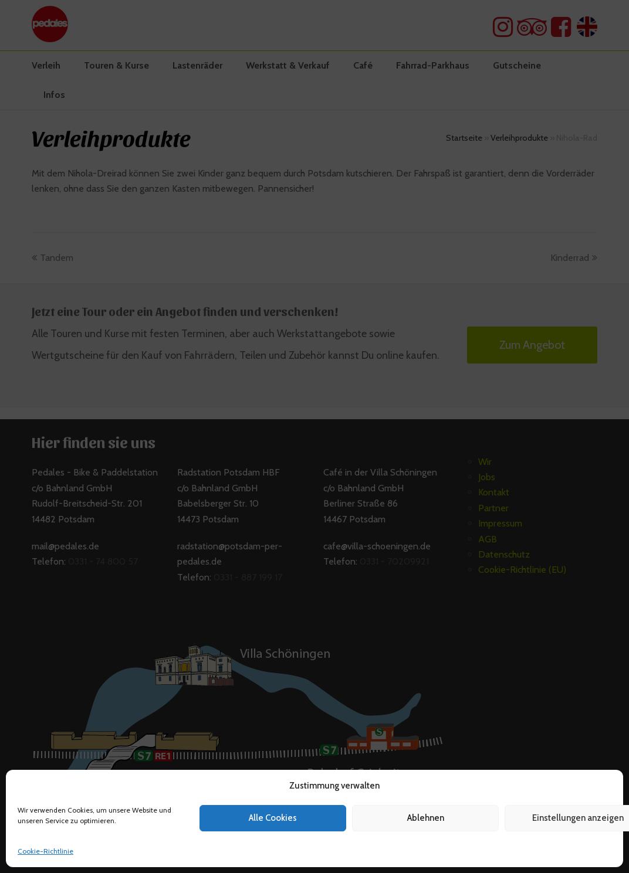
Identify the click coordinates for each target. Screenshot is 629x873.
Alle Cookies (273, 818)
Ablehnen (425, 818)
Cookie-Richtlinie (45, 851)
